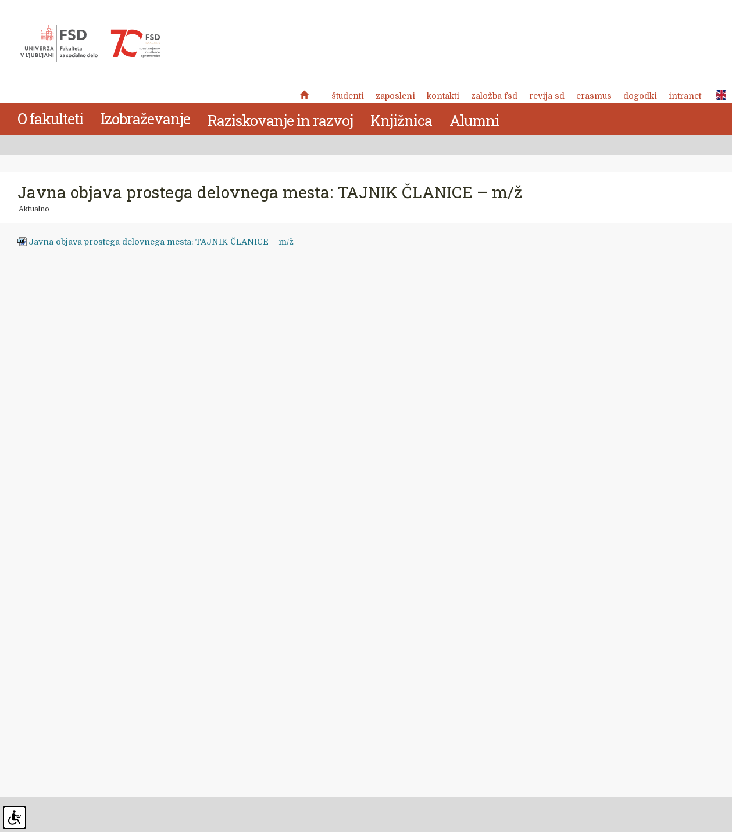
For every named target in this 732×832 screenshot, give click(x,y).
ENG (718, 95)
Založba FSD (494, 96)
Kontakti (443, 96)
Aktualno (34, 209)
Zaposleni (395, 96)
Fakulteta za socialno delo (90, 43)
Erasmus (594, 96)
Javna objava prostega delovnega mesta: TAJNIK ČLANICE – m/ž (161, 241)
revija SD (547, 96)
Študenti (347, 96)
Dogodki (640, 96)
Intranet (685, 96)
